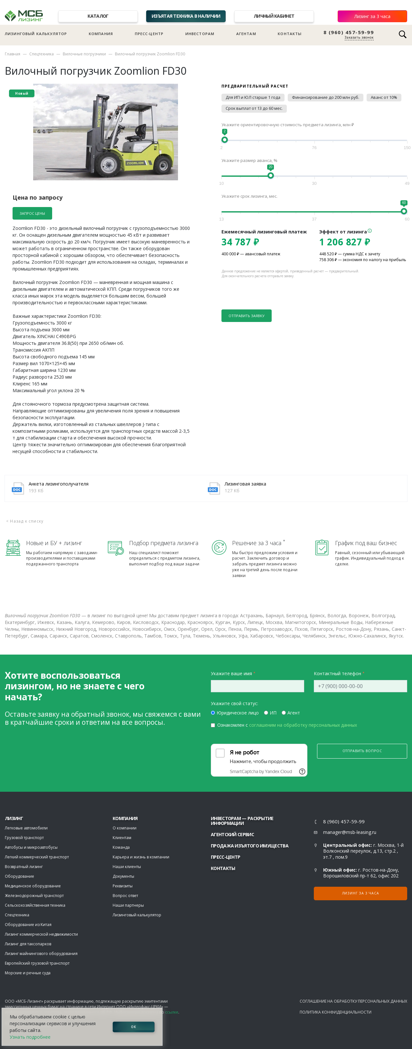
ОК (133, 1027)
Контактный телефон (337, 673)
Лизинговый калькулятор (36, 33)
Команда (121, 847)
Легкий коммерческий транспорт (37, 857)
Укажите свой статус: (234, 703)
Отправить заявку (247, 315)
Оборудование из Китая (28, 924)
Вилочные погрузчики (84, 54)
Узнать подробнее (30, 1037)
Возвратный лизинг (24, 866)
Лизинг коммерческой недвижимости (41, 934)
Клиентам (122, 837)
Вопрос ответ (125, 895)
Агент (293, 713)
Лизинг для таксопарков (28, 944)
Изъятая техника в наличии (186, 16)
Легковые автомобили (26, 828)
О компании (124, 828)
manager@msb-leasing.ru (349, 832)
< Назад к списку (24, 521)
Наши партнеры (128, 905)
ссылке (171, 1012)
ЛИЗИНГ (14, 818)
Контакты (290, 33)
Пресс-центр (149, 33)
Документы (123, 876)
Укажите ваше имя (231, 673)
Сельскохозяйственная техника (35, 905)
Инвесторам (200, 33)
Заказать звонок (359, 37)
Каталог (98, 16)
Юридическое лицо (238, 713)
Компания (101, 33)
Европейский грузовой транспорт (37, 963)
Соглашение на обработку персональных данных (353, 1001)
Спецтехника (41, 54)
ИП (273, 713)
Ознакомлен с (287, 725)
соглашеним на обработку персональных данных (303, 725)
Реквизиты (123, 886)
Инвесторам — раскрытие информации (242, 820)
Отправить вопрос (362, 751)
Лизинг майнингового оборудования (41, 953)
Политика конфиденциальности (335, 1012)
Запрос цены (32, 213)
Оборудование (19, 876)
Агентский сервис (232, 834)
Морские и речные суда (28, 973)
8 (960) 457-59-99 (348, 32)
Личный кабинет (274, 16)
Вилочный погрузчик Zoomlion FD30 (150, 54)
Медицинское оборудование (33, 886)
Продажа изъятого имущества (249, 846)
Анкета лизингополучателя (59, 484)
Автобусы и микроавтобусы (31, 847)
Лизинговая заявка (245, 484)
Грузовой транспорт (24, 837)
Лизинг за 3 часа (372, 16)
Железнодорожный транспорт (34, 895)
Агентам (246, 33)
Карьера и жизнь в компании (141, 857)
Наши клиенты (127, 866)
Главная (12, 54)
